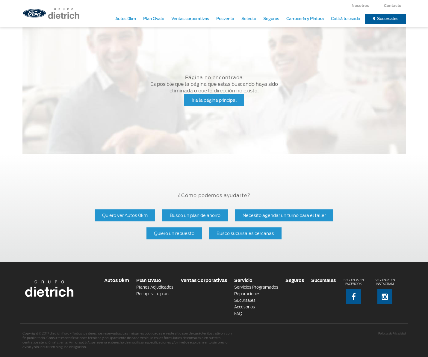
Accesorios (244, 307)
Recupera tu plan (152, 294)
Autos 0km (125, 18)
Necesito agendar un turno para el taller (284, 215)
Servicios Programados (256, 287)
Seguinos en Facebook (354, 291)
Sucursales (387, 18)
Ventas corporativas (190, 18)
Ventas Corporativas (204, 280)
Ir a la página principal (214, 100)
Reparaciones (247, 294)
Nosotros (360, 5)
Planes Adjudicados (154, 287)
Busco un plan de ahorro (195, 215)
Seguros (271, 18)
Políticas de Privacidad (392, 333)
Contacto (392, 5)
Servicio (243, 280)
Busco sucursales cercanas (245, 233)
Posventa (225, 18)
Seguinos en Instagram (385, 291)
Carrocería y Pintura (305, 18)
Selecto (248, 18)
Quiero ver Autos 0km (125, 215)
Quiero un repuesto (174, 233)
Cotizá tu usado (345, 18)
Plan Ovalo (153, 18)
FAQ (238, 313)
